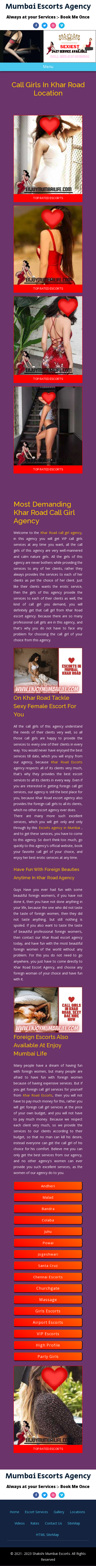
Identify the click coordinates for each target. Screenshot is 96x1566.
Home (14, 1512)
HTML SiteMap (47, 1534)
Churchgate (48, 1288)
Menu (52, 67)
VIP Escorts (48, 1333)
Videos (19, 1523)
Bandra (48, 1208)
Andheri (48, 1186)
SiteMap (73, 1523)
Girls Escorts (48, 1311)
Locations (77, 1512)
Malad (48, 1197)
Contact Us (53, 1523)
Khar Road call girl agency (61, 532)
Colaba (48, 1220)
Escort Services (36, 1512)
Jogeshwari (48, 1254)
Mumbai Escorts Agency (48, 7)
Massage (48, 1299)
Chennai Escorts (48, 1277)
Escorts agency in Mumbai (60, 827)
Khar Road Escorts (66, 762)
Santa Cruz (48, 1265)
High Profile (48, 1345)
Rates (34, 1523)
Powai (48, 1242)
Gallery (59, 1512)
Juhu (48, 1231)
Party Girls (48, 1356)
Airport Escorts (48, 1322)
